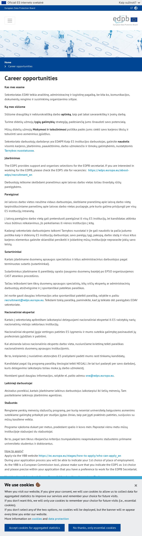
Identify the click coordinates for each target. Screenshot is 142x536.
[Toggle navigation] (10, 20)
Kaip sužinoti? (129, 2)
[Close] (135, 485)
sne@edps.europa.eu (100, 375)
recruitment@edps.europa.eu (24, 300)
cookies (37, 519)
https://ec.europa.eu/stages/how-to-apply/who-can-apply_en (80, 455)
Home (8, 62)
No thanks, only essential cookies (94, 528)
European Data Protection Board (20, 8)
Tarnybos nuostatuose (19, 150)
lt (131, 8)
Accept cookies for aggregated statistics (34, 528)
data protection (58, 519)
